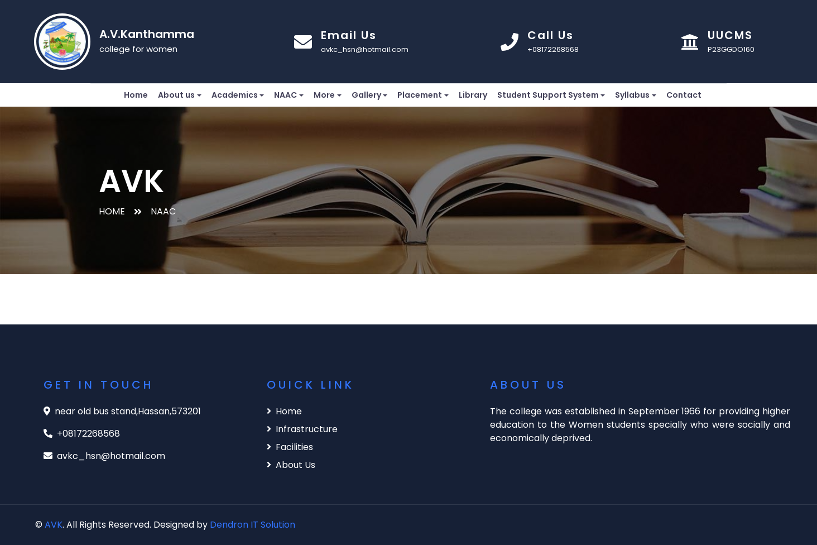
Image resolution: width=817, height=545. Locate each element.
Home (136, 95)
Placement (419, 95)
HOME (112, 211)
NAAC (285, 95)
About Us (291, 464)
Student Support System (548, 95)
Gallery (366, 95)
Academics (235, 95)
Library (473, 95)
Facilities (290, 447)
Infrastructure (302, 429)
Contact (683, 95)
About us (176, 95)
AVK (54, 524)
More (324, 95)
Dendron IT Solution (252, 524)
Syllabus (632, 95)
